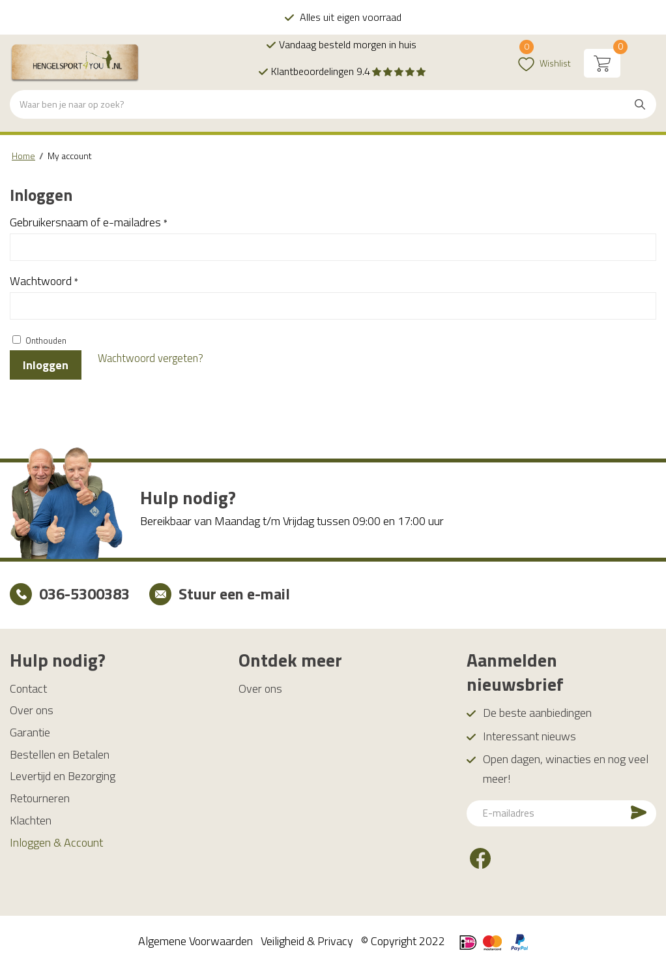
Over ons (31, 710)
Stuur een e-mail (234, 593)
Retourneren (40, 798)
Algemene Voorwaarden (195, 940)
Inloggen (45, 365)
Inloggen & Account (56, 842)
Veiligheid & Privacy (307, 940)
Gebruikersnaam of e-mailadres (88, 222)
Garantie (30, 732)
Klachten (30, 819)
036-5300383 (84, 593)
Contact (28, 688)
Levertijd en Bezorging (62, 776)
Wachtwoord (44, 281)
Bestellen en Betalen (59, 753)
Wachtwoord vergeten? (150, 358)
